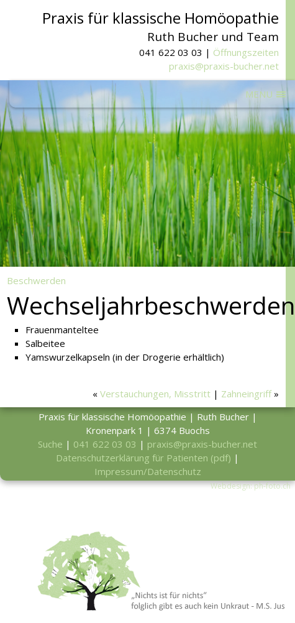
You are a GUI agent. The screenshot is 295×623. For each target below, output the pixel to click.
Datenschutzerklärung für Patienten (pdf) (143, 457)
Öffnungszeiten (246, 52)
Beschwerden (36, 280)
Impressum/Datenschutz (147, 471)
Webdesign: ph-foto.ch (251, 486)
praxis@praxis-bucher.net (224, 66)
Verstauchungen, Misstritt (155, 393)
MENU (259, 94)
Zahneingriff (246, 393)
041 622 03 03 (105, 444)
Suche (50, 444)
